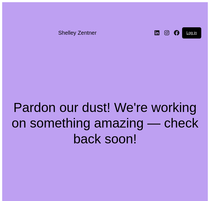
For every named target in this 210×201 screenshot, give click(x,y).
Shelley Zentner (77, 33)
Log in (191, 33)
